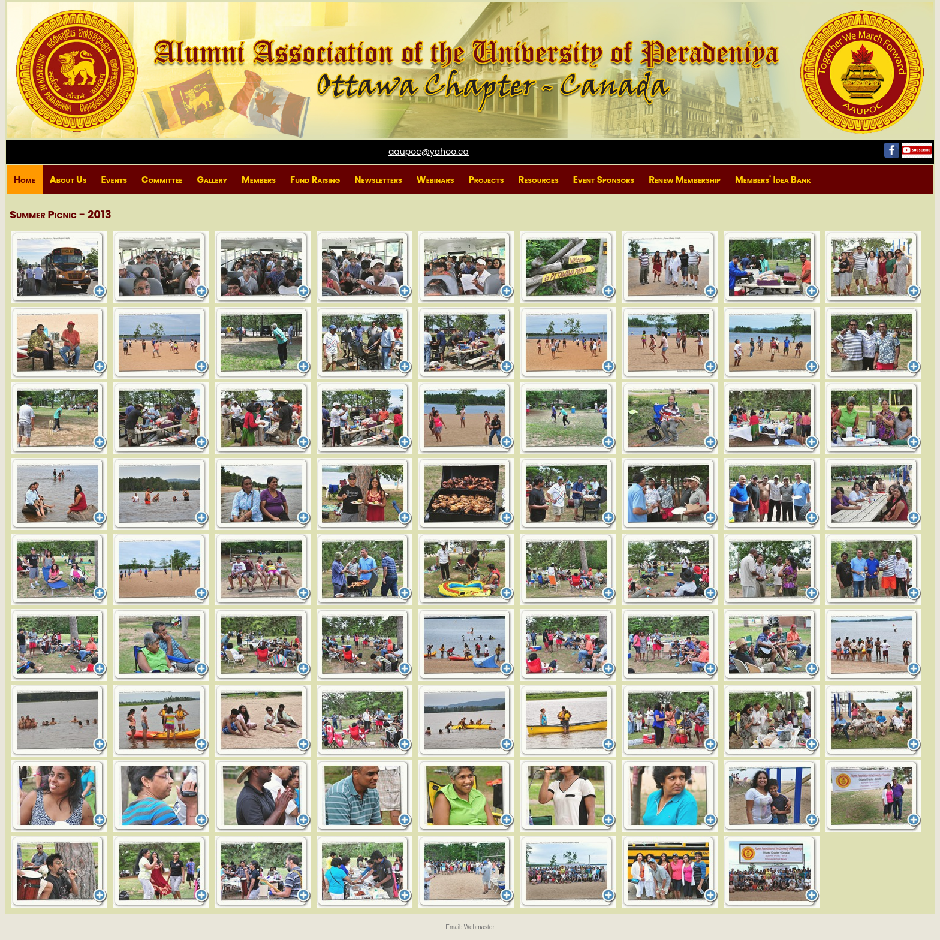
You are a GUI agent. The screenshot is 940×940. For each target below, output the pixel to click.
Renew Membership (685, 179)
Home (24, 179)
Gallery (212, 179)
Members (259, 179)
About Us (68, 179)
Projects (486, 179)
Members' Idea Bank (773, 179)
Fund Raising (315, 179)
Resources (539, 179)
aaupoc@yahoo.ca (428, 152)
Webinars (435, 179)
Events (114, 179)
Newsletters (378, 179)
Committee (161, 179)
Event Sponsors (603, 179)
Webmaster (479, 927)
